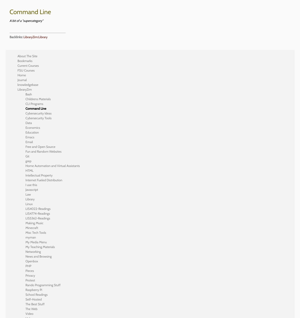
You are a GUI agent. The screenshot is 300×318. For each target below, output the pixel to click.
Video (29, 314)
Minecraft (31, 228)
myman (30, 237)
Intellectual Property (39, 175)
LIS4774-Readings (37, 213)
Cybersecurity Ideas (38, 113)
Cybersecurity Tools (38, 118)
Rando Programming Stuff (42, 285)
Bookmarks (25, 61)
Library (30, 199)
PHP (28, 266)
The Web (31, 309)
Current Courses (28, 66)
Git (27, 156)
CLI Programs (34, 104)
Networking (33, 252)
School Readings (36, 295)
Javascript (31, 190)
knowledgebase (28, 85)
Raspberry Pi (33, 290)
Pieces (29, 271)
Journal (22, 80)
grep (28, 161)
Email (29, 142)
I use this (31, 185)
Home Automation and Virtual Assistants (52, 166)
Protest (30, 280)
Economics (32, 128)
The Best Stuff (35, 304)
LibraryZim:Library (35, 37)
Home (22, 75)
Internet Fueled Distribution (43, 180)
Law (28, 194)
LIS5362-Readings (37, 218)
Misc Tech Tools (35, 233)
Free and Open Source (40, 147)
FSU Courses (26, 70)
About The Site (27, 56)
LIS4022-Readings (38, 209)
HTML (29, 171)
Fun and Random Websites (43, 151)
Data (28, 123)
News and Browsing (38, 256)
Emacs (29, 137)
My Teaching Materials (40, 247)
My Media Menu (36, 242)
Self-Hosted (33, 299)
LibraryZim (25, 89)
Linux (29, 204)
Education (32, 132)
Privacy (30, 275)
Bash (28, 94)
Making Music (34, 223)
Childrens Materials (38, 99)
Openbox (31, 261)
